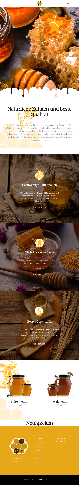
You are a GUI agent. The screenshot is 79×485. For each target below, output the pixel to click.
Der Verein (39, 447)
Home (39, 443)
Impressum (39, 462)
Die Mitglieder (39, 454)
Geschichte (39, 451)
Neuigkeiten (39, 458)
